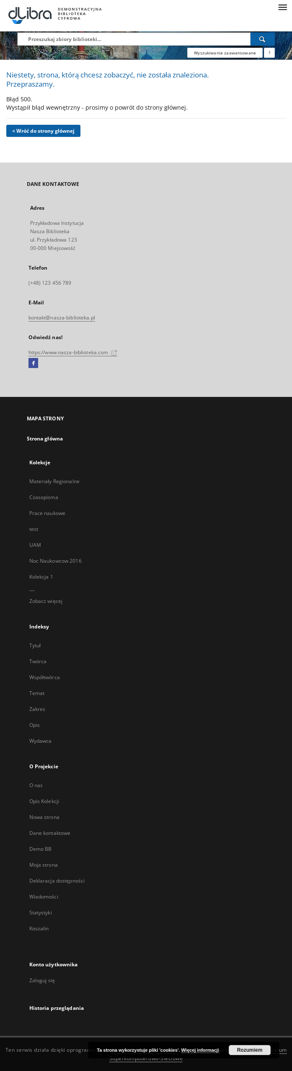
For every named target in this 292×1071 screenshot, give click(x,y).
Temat (37, 693)
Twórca (38, 661)
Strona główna (45, 438)
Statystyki (40, 912)
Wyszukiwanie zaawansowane (225, 53)
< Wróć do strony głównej (43, 130)
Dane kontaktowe (50, 833)
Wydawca (40, 740)
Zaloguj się (42, 980)
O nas (36, 785)
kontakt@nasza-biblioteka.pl (61, 317)
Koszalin (39, 928)
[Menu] (282, 6)
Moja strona (43, 864)
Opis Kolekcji (44, 801)
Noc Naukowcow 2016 (55, 560)
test (33, 529)
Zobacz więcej (46, 601)
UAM (35, 544)
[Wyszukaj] (263, 39)
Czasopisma (43, 497)
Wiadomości (43, 896)
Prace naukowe (47, 513)
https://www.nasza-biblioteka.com (73, 352)
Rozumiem (250, 1050)
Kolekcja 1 (41, 576)
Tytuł (35, 645)
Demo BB (40, 848)
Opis (34, 725)
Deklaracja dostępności (57, 880)
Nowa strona (44, 817)
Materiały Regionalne (54, 481)
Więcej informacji (200, 1050)
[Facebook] (33, 363)
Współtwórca (44, 677)
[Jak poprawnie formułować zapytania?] (269, 53)
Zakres (37, 709)
